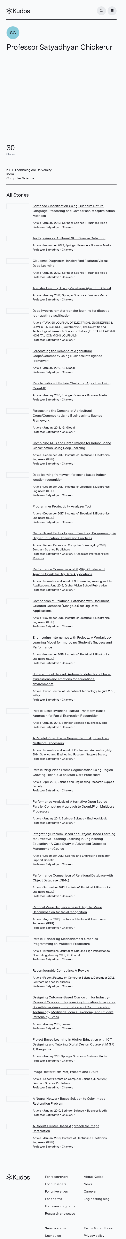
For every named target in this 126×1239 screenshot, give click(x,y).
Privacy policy (94, 1236)
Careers (90, 1191)
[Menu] (112, 10)
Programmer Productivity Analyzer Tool (62, 506)
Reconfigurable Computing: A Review (61, 970)
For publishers (55, 1184)
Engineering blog (97, 1199)
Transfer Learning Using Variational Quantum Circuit (72, 288)
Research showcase (60, 1213)
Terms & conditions (98, 1228)
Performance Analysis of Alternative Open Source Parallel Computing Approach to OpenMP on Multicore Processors (73, 806)
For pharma (53, 1199)
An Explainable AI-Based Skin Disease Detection (69, 238)
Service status (55, 1228)
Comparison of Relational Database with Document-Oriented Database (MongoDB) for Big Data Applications (71, 606)
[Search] (101, 10)
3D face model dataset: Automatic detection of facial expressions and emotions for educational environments (72, 679)
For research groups (60, 1206)
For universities (56, 1191)
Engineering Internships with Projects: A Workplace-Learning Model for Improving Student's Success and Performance (72, 642)
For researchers (56, 1177)
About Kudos (93, 1177)
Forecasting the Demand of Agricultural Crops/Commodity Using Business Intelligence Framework (67, 356)
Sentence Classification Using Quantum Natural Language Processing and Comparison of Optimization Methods (74, 211)
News (88, 1184)
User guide (53, 1236)
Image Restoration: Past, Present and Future (66, 1072)
